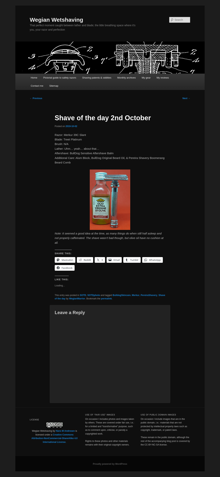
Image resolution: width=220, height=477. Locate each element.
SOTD (83, 295)
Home (34, 77)
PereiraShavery (149, 295)
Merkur (135, 295)
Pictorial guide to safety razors (59, 77)
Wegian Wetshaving (56, 20)
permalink (106, 298)
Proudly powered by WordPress (110, 464)
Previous (36, 98)
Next (186, 98)
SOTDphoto (93, 295)
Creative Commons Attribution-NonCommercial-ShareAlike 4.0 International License (54, 438)
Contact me (37, 85)
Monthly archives (126, 77)
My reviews (163, 77)
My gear (146, 77)
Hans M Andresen (65, 431)
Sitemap (53, 85)
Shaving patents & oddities (96, 77)
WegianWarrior (77, 298)
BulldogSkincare (122, 295)
